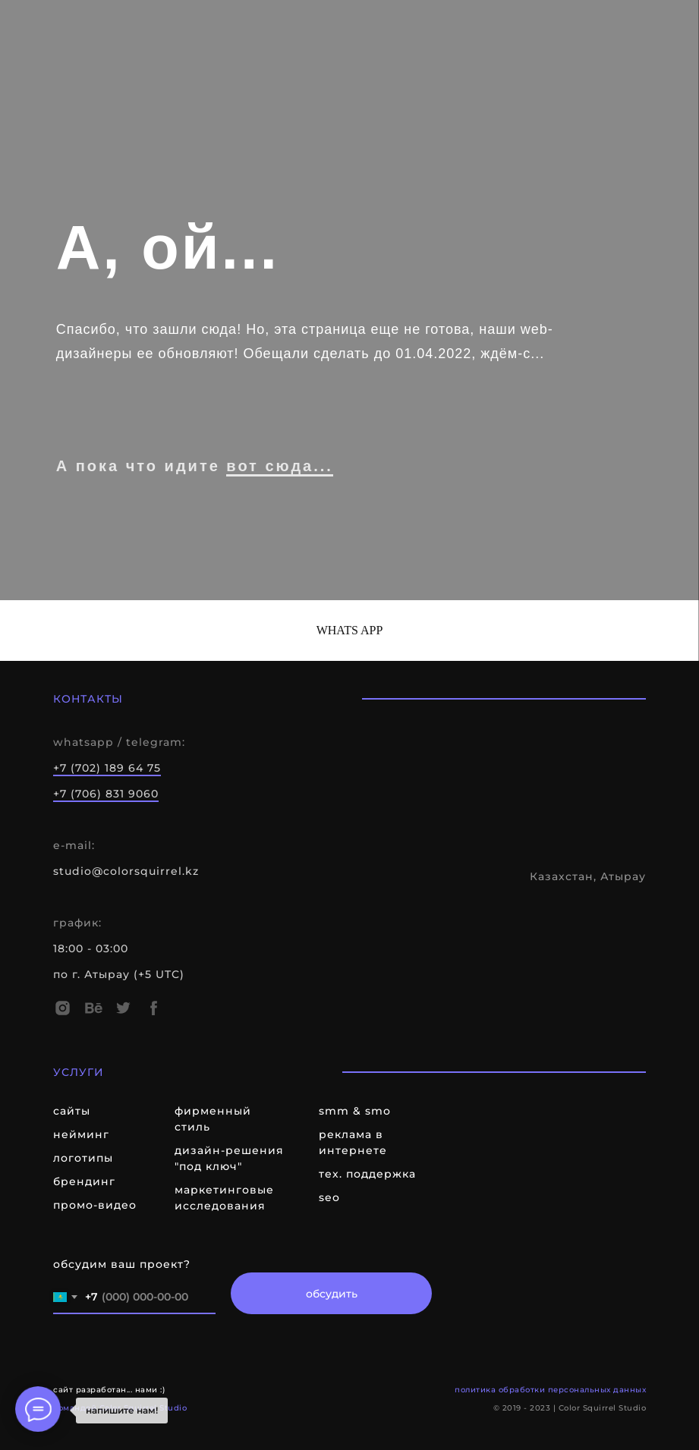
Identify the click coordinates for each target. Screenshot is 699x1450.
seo (329, 1197)
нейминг (81, 1134)
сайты (71, 1111)
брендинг (84, 1181)
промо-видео (95, 1205)
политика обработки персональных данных (550, 1390)
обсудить (331, 1294)
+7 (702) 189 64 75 (107, 768)
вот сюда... (279, 466)
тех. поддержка (367, 1174)
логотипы (83, 1158)
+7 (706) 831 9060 (106, 793)
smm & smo (355, 1111)
